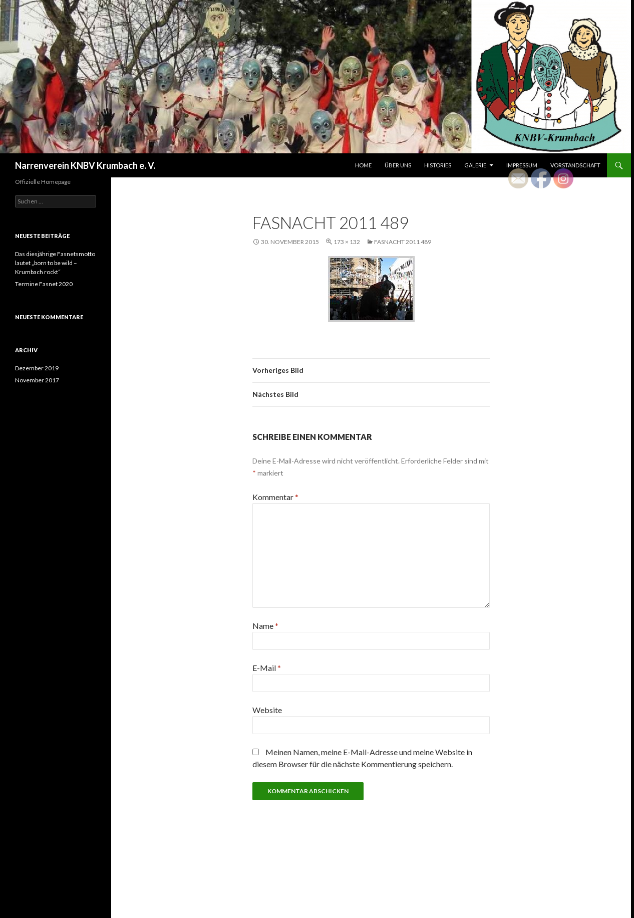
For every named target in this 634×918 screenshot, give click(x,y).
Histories (437, 165)
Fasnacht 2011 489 (402, 242)
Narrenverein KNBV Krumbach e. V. (85, 165)
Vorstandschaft (575, 165)
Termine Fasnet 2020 (44, 284)
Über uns (398, 165)
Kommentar (275, 497)
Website (267, 710)
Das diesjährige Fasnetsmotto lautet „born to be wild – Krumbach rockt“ (55, 263)
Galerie (475, 165)
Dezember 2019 (37, 368)
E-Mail (266, 667)
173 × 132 (347, 242)
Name (265, 625)
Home (363, 165)
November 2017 (37, 380)
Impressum (521, 165)
